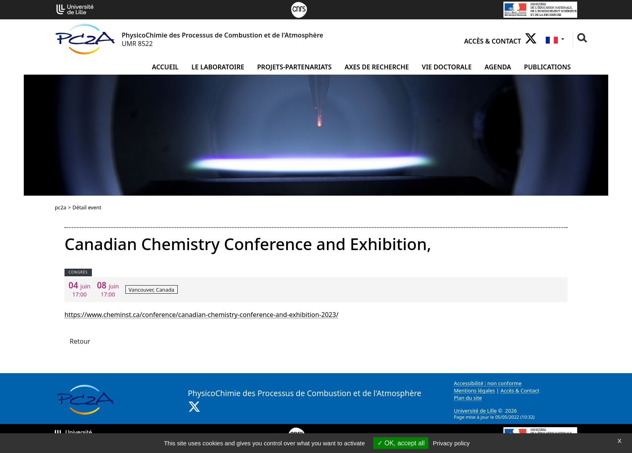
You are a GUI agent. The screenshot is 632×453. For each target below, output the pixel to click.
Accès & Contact (492, 41)
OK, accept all (400, 443)
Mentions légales (474, 390)
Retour (80, 341)
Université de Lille (475, 410)
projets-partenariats (294, 67)
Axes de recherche (377, 67)
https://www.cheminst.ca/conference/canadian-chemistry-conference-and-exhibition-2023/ (201, 314)
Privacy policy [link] (451, 443)
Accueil (165, 67)
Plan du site (468, 397)
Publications (547, 67)
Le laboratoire (217, 67)
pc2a (61, 207)
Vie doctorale (447, 67)
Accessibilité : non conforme (488, 383)
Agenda (497, 67)
